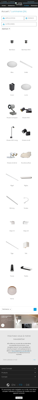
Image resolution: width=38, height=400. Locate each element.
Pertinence (7, 309)
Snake (26, 208)
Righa (26, 185)
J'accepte (19, 398)
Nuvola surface (26, 163)
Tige (12, 253)
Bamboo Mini (26, 49)
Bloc (12, 72)
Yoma (12, 298)
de (28, 384)
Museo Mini (26, 117)
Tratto (26, 276)
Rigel (12, 185)
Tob (26, 253)
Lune (26, 95)
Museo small (26, 140)
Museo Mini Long (12, 140)
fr (21, 384)
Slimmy (12, 208)
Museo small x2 (12, 163)
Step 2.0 (26, 231)
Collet (26, 72)
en (14, 384)
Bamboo (12, 49)
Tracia (12, 276)
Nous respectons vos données (20, 351)
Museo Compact (12, 117)
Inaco (12, 95)
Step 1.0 (12, 231)
